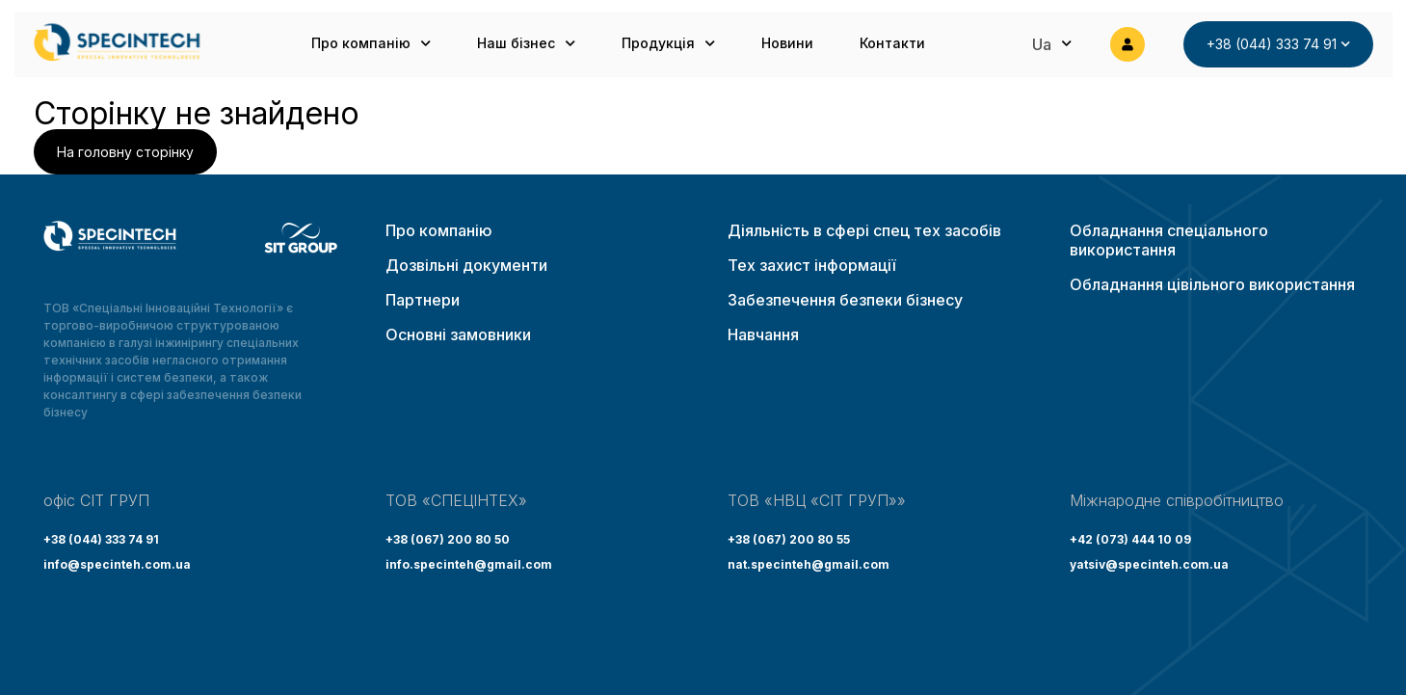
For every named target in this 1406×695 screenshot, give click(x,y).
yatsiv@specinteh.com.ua (1149, 564)
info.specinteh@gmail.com (468, 564)
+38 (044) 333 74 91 (101, 539)
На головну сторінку (125, 152)
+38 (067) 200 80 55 (789, 539)
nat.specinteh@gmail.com (808, 564)
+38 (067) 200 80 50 (447, 539)
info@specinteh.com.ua (117, 564)
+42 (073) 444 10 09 (1130, 539)
